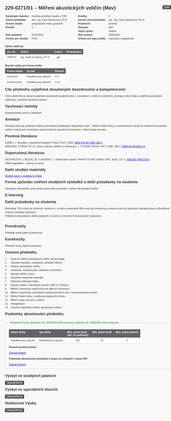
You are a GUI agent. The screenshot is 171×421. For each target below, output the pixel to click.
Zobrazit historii (17, 352)
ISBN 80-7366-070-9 (138, 159)
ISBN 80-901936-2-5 (133, 146)
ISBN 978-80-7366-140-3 (88, 142)
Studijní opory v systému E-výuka (23, 176)
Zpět (167, 7)
